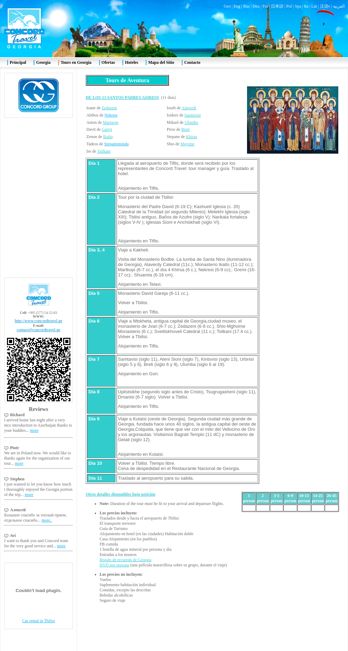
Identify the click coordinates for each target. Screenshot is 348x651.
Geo (227, 6)
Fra (265, 6)
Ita (306, 6)
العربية (339, 6)
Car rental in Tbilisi (38, 620)
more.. (47, 520)
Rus (246, 6)
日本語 (277, 6)
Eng (237, 6)
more (34, 430)
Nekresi (110, 115)
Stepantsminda (116, 144)
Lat (314, 6)
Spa (298, 6)
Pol (289, 6)
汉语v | (326, 6)
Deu (256, 6)
